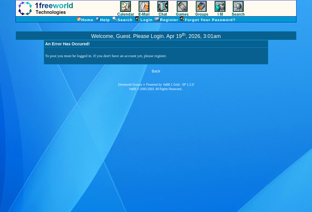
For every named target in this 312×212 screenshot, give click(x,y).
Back (156, 71)
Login (157, 36)
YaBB (132, 89)
